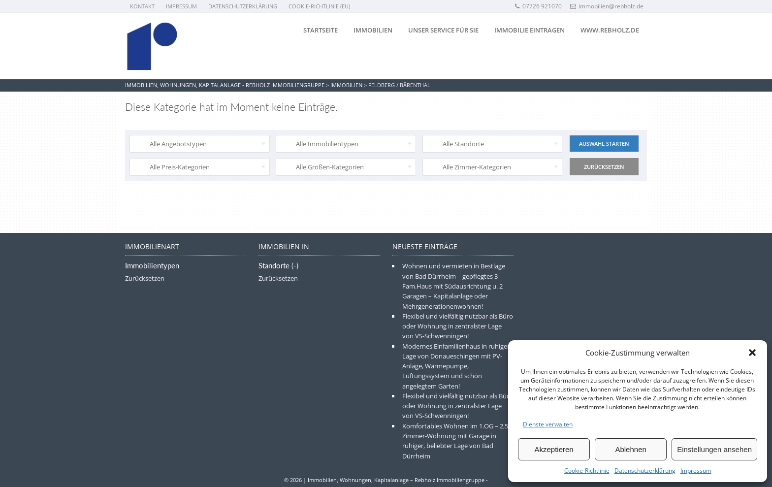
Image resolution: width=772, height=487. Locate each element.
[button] (752, 352)
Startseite (320, 30)
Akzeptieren (553, 449)
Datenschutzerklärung (645, 470)
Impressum (695, 470)
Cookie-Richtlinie (587, 470)
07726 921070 (538, 6)
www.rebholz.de (609, 30)
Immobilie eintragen (529, 30)
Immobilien (373, 30)
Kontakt (142, 6)
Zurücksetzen (144, 278)
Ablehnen (630, 449)
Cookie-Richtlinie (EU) (319, 6)
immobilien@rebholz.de (606, 6)
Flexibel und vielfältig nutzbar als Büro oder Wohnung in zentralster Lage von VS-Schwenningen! (457, 326)
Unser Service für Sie (443, 30)
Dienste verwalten (548, 424)
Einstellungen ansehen (714, 449)
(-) (294, 265)
